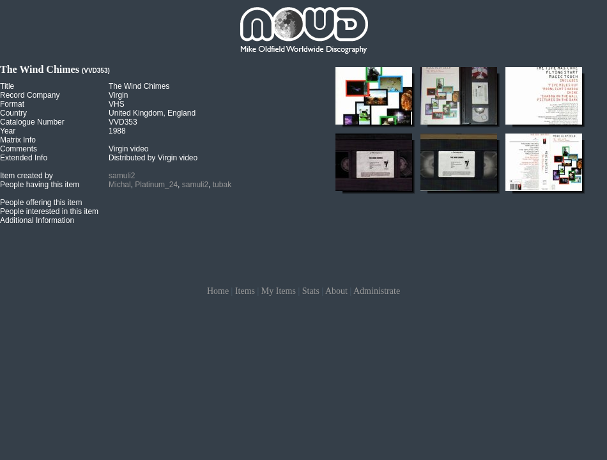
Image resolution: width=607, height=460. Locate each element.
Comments (18, 148)
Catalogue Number (32, 122)
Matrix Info (18, 139)
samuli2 (122, 175)
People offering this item (41, 202)
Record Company (29, 95)
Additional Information (37, 220)
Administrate (376, 291)
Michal (120, 184)
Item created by (26, 175)
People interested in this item (49, 211)
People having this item (39, 184)
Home (218, 291)
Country (13, 113)
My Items (278, 291)
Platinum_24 (156, 184)
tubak (222, 184)
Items (245, 291)
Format (12, 104)
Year (7, 130)
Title (7, 86)
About (336, 291)
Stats (310, 291)
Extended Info (23, 157)
